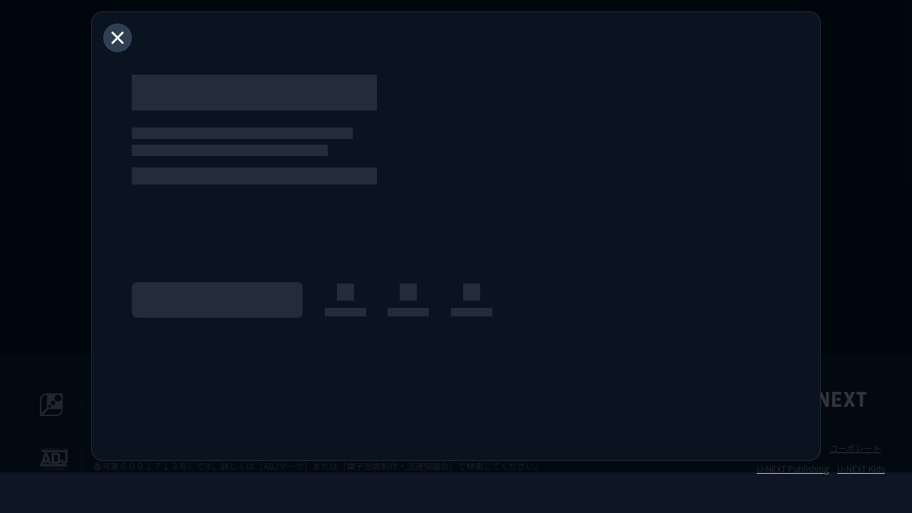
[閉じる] (117, 38)
